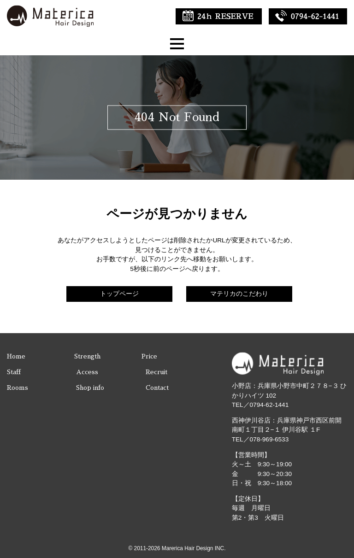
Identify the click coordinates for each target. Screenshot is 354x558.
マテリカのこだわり (239, 293)
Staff (14, 372)
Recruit (156, 372)
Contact (157, 388)
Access (87, 372)
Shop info (90, 388)
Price (149, 356)
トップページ (119, 293)
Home (16, 356)
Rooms (17, 388)
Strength (87, 356)
